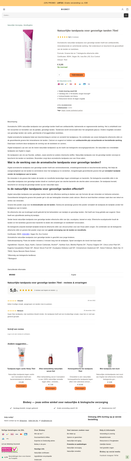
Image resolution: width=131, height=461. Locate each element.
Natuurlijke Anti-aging (74, 441)
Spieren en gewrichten (74, 437)
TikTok (116, 456)
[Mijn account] (122, 9)
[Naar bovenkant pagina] (127, 457)
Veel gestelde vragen (107, 448)
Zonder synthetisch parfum (74, 111)
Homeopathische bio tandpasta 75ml (80, 370)
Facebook (103, 456)
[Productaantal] (59, 75)
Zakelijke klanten (105, 444)
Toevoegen (77, 75)
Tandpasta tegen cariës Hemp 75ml (21, 369)
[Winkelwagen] (127, 9)
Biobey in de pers (40, 444)
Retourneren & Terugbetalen (109, 441)
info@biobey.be (46, 421)
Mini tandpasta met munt (110, 369)
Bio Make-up (71, 434)
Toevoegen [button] (21, 386)
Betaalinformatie (105, 437)
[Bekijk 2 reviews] (68, 37)
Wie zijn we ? (38, 434)
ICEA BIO (26, 234)
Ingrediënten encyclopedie (43, 456)
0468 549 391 (33, 421)
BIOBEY (65, 9)
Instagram (110, 456)
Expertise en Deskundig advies (44, 441)
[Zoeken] (126, 16)
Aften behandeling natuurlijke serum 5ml (51, 370)
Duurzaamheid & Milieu (42, 437)
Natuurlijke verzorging (74, 448)
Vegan (63, 111)
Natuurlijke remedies (74, 451)
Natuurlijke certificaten (41, 453)
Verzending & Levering (107, 434)
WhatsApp (23, 421)
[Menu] (4, 10)
